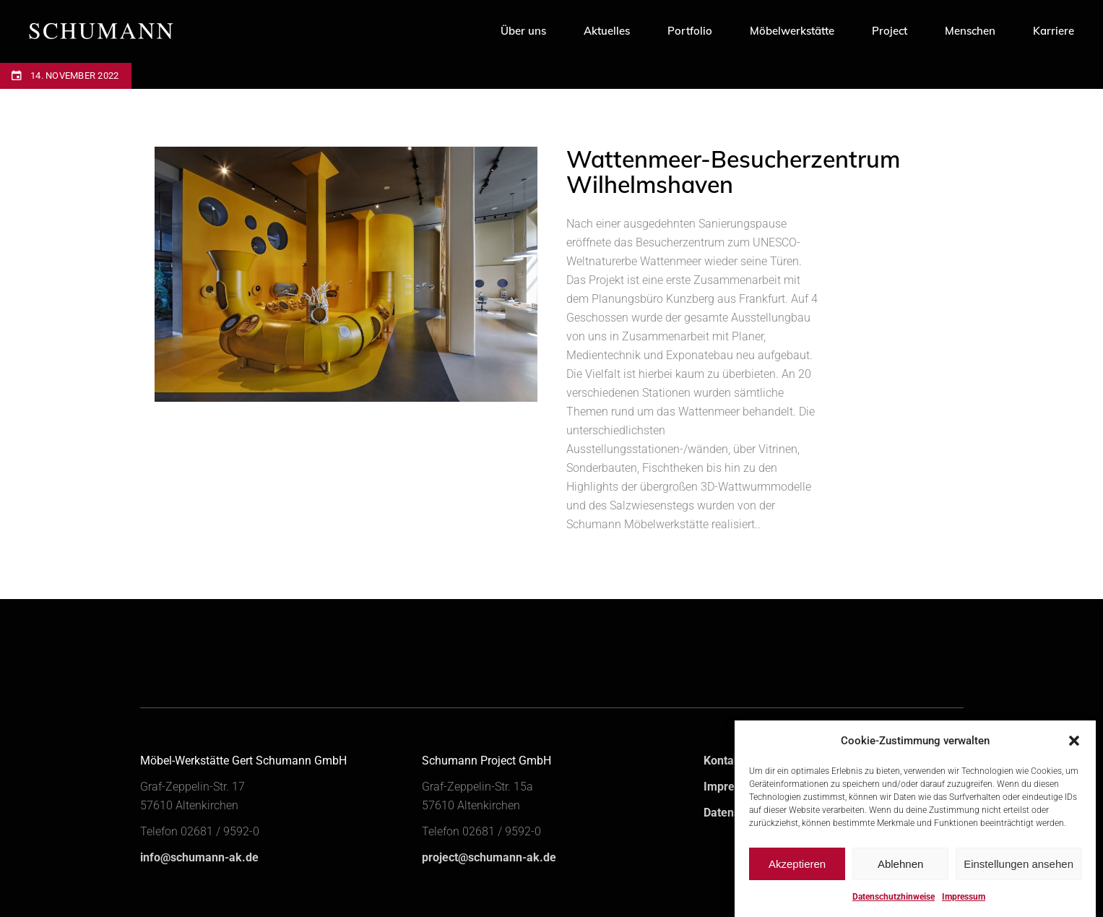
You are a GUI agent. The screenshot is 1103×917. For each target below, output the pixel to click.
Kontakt (724, 760)
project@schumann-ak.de (489, 857)
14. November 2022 (74, 75)
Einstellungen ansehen (1018, 875)
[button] (1074, 751)
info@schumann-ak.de (199, 857)
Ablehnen (900, 875)
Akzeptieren (797, 875)
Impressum (733, 786)
